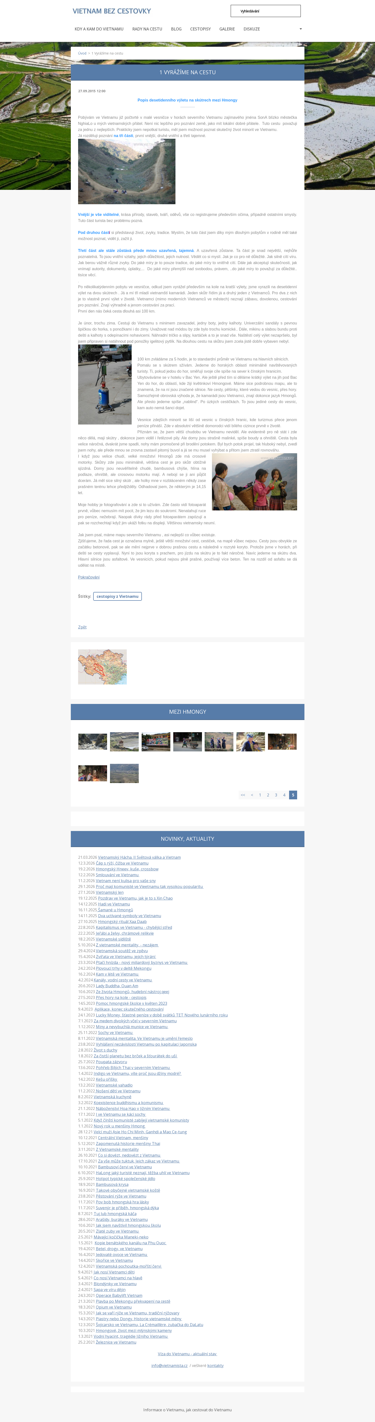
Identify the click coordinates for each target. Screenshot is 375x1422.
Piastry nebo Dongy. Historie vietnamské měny (139, 1318)
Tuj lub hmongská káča (115, 1213)
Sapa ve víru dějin (110, 1289)
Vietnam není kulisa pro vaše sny (126, 880)
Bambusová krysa (112, 1184)
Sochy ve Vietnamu (115, 1032)
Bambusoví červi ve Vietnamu (125, 1166)
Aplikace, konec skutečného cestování (129, 1008)
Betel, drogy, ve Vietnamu (119, 1248)
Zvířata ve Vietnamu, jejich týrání (126, 956)
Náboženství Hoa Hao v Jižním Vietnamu (133, 1108)
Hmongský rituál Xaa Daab (122, 921)
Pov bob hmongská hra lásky (122, 1201)
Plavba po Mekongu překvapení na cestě (133, 1300)
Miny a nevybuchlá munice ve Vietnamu (132, 1026)
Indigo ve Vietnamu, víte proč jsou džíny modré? (138, 1073)
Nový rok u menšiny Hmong (120, 1125)
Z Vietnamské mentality (117, 1149)
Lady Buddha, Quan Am (117, 985)
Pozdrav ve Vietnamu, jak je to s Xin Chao (135, 897)
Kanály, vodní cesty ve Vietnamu (123, 979)
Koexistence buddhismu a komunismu (129, 1102)
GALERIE (227, 28)
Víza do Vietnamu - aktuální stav (187, 1353)
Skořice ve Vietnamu (114, 1260)
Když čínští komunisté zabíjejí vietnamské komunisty (141, 1119)
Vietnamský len (110, 892)
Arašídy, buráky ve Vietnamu (122, 1219)
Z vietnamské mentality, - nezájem (127, 944)
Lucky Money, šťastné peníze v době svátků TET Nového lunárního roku (162, 1014)
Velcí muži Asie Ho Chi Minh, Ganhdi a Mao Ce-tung (140, 1131)
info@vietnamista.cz (169, 1365)
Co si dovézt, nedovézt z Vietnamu (129, 1154)
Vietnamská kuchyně (112, 1096)
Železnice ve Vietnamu (116, 1341)
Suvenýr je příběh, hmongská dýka (127, 1207)
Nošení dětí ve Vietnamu (117, 1090)
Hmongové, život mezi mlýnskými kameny (134, 1330)
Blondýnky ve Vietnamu (115, 1283)
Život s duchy (105, 1049)
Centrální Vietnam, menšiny (123, 1137)
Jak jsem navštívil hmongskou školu (128, 1225)
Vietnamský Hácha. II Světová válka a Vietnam (139, 856)
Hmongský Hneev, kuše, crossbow (127, 868)
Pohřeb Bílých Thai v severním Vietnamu (133, 1067)
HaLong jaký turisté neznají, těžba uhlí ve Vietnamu (143, 1172)
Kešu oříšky (107, 1078)
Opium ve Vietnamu (114, 1306)
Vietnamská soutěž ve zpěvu (122, 950)
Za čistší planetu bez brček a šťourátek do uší (136, 1055)
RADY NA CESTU (147, 31)
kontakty (215, 1365)
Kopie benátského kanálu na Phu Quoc (131, 1242)
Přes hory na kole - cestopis (121, 997)
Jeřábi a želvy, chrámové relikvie (125, 932)
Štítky (84, 596)
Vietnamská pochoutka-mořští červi (129, 1265)
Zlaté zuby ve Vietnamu (117, 1230)
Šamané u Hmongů (115, 909)
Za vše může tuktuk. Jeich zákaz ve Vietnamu (139, 1160)
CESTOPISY (200, 31)
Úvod (82, 52)
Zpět (82, 626)
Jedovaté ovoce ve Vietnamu (122, 1254)
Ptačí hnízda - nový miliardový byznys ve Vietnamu (142, 962)
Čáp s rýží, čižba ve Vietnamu (122, 862)
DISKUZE (252, 28)
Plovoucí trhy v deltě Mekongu (123, 967)
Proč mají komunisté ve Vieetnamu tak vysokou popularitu (150, 886)
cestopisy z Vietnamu (117, 596)
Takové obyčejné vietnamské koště (128, 1189)
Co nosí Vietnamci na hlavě (118, 1277)
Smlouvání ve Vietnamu (117, 874)
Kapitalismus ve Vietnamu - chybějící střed (134, 927)
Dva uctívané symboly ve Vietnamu (129, 915)
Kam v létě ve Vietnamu (117, 973)
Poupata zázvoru (111, 1061)
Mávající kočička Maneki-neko (121, 1236)
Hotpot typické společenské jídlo (125, 1178)
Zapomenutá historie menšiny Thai (128, 1143)
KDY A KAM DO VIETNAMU (99, 31)
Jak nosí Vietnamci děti (114, 1271)
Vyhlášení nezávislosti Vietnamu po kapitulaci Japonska (146, 1043)
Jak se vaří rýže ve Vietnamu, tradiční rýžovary (137, 1312)
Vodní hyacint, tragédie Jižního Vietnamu (131, 1336)
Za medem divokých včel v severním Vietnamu (135, 1020)
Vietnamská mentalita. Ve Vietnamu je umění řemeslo (144, 1038)
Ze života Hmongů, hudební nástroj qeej (132, 991)
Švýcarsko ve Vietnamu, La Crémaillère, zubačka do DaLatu (149, 1324)
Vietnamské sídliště (113, 938)
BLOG (176, 28)
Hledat (234, 11)
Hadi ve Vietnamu (114, 903)
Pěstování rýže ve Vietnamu (121, 1195)
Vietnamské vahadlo (114, 1084)
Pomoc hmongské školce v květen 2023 (131, 1003)
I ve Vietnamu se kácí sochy (121, 1114)
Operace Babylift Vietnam (119, 1295)
